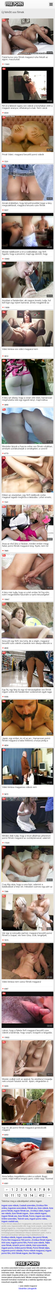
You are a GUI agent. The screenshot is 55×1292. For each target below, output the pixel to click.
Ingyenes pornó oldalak (12, 1250)
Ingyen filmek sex (22, 1211)
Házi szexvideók (39, 1245)
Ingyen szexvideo (24, 1237)
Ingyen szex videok (9, 1205)
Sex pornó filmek (40, 1237)
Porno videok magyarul (33, 1250)
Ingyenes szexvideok (17, 1208)
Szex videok (43, 1208)
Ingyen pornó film (19, 1242)
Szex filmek (23, 1216)
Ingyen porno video (38, 1219)
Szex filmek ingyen (20, 1213)
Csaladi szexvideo (27, 1205)
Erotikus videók (8, 1237)
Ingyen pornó (7, 1248)
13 (25, 1195)
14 (31, 1195)
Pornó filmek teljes (41, 1248)
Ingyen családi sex (9, 1221)
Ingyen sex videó (42, 1216)
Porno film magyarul (10, 1240)
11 (12, 1195)
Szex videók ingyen (38, 1213)
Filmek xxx (32, 1208)
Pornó (31, 1216)
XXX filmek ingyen (20, 1253)
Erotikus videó (37, 1211)
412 (41, 1195)
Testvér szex (23, 1219)
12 (19, 1195)
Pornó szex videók (36, 1242)
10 (6, 1195)
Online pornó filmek (23, 1248)
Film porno (26, 1240)
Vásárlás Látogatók (27, 1288)
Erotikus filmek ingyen (42, 1240)
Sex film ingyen (35, 1253)
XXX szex (5, 1242)
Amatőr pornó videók (21, 1245)
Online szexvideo (9, 1219)
